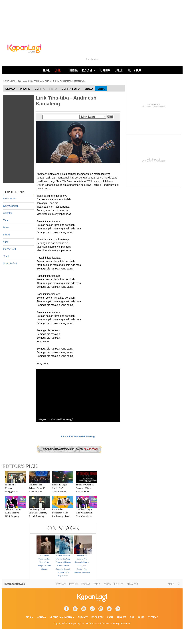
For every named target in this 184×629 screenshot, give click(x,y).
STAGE (63, 528)
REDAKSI (121, 617)
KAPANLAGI (60, 584)
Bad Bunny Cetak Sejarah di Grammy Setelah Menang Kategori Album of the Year (38, 516)
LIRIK (57, 70)
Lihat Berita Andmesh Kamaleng (78, 436)
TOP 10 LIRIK (14, 192)
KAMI (110, 617)
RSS (132, 617)
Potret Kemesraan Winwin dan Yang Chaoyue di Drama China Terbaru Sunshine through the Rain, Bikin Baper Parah (63, 565)
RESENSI (88, 70)
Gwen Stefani (10, 263)
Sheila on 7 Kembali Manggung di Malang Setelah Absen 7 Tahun (12, 491)
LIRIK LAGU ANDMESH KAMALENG (68, 81)
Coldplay (7, 213)
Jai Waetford (9, 249)
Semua (10, 88)
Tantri (6, 256)
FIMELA (97, 584)
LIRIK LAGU (16, 81)
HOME (46, 70)
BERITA (73, 70)
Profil (25, 88)
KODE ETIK (97, 617)
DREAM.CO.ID (133, 584)
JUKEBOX (105, 70)
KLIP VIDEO (134, 70)
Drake (6, 227)
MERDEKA (73, 584)
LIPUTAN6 (85, 584)
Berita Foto (71, 88)
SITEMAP (153, 617)
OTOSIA (107, 584)
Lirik (101, 88)
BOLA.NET (118, 584)
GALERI (119, 70)
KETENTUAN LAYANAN (62, 617)
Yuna (5, 242)
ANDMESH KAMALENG (38, 81)
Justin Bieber (10, 198)
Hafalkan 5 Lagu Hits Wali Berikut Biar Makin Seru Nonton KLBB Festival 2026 (84, 516)
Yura (5, 220)
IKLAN (29, 617)
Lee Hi (6, 234)
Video (88, 88)
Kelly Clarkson (11, 206)
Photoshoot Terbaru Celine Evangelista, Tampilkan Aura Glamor (44, 562)
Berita (40, 88)
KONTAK (41, 617)
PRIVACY (83, 617)
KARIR (141, 617)
